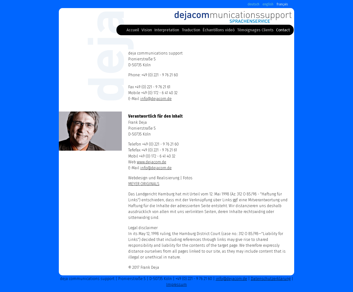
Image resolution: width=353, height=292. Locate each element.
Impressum (176, 284)
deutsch (253, 4)
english (268, 4)
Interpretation (166, 31)
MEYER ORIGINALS (143, 183)
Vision (146, 31)
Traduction (191, 31)
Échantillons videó (219, 31)
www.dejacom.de (151, 162)
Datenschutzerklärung (270, 278)
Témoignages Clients (255, 31)
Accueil (132, 31)
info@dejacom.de (156, 98)
